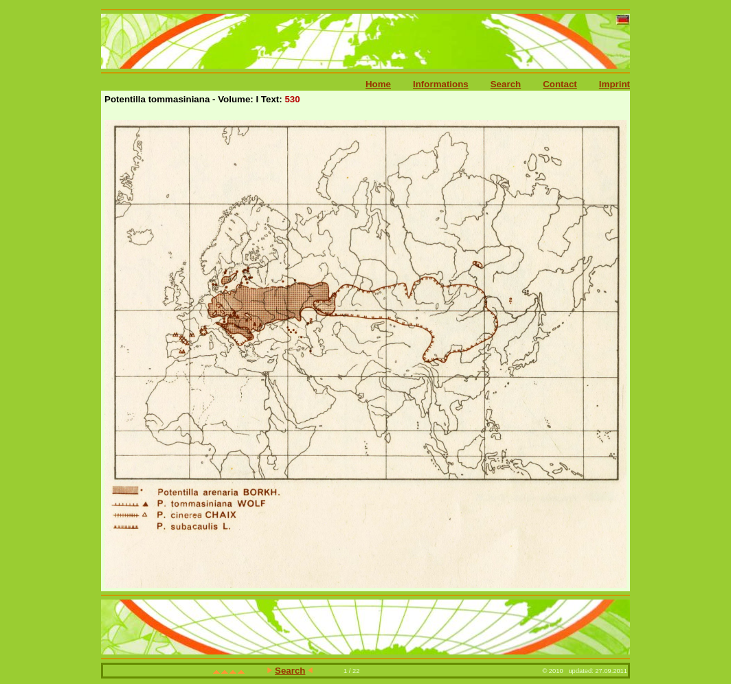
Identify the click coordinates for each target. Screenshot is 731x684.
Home (378, 84)
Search (506, 84)
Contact (560, 84)
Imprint (614, 84)
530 (292, 99)
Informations (441, 84)
